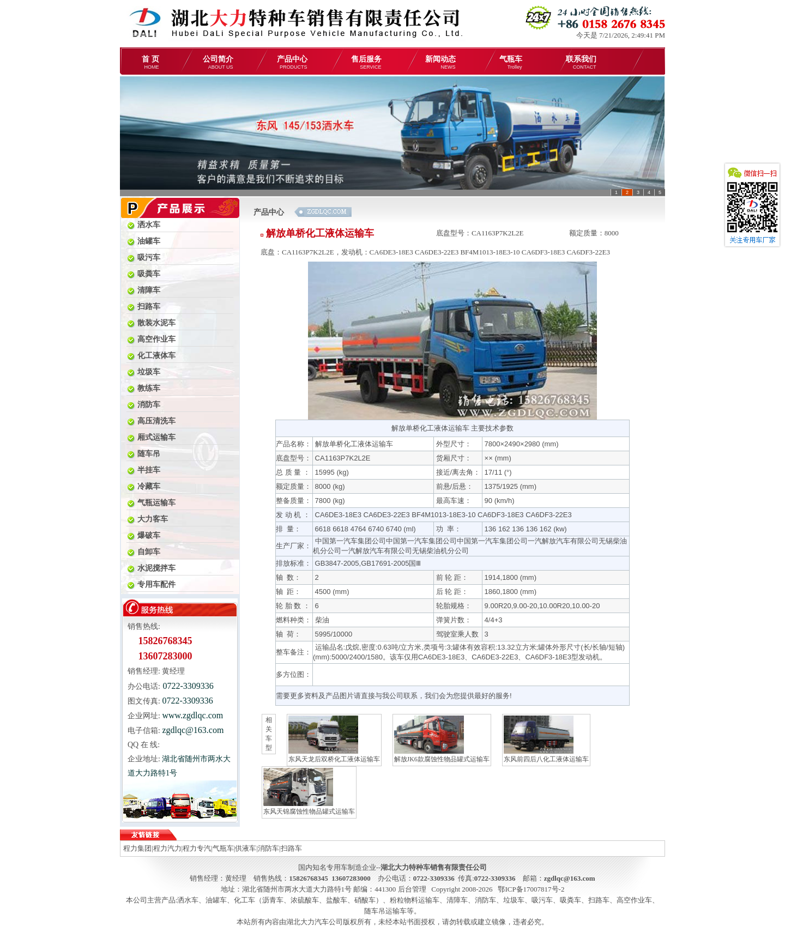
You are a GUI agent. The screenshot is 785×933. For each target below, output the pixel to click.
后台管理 (412, 889)
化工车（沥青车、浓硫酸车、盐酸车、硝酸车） (308, 900)
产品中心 (292, 62)
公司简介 (218, 62)
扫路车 (291, 848)
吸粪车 (570, 900)
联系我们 (581, 62)
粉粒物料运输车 (414, 900)
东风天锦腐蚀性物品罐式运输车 (309, 791)
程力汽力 (167, 848)
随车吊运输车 (385, 911)
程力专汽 (197, 848)
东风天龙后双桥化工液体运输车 (334, 739)
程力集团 (137, 848)
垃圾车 (513, 900)
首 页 (150, 62)
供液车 (245, 848)
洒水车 (187, 900)
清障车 (457, 900)
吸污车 (542, 900)
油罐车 (216, 900)
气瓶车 (510, 62)
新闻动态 (440, 62)
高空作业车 (634, 900)
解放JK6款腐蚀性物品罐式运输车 (442, 739)
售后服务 (366, 62)
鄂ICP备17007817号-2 (531, 889)
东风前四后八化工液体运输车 (546, 739)
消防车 (268, 848)
